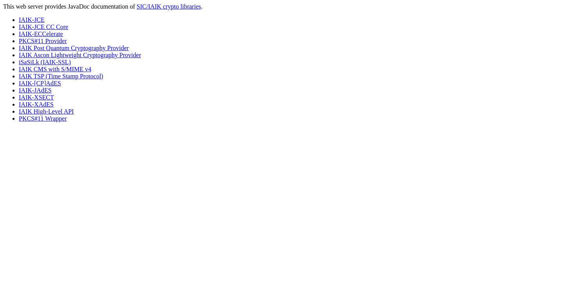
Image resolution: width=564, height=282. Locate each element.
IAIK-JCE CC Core (43, 27)
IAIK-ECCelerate (41, 34)
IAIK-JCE (32, 19)
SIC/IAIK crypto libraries (169, 6)
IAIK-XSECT (36, 97)
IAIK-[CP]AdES (40, 83)
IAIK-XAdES (36, 104)
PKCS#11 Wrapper (43, 118)
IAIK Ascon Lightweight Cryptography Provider (80, 55)
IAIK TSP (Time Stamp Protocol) (61, 76)
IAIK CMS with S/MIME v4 (55, 69)
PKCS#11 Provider (43, 41)
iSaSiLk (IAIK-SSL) (45, 62)
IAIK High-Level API (46, 111)
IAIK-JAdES (35, 90)
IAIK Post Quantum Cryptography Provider (74, 48)
